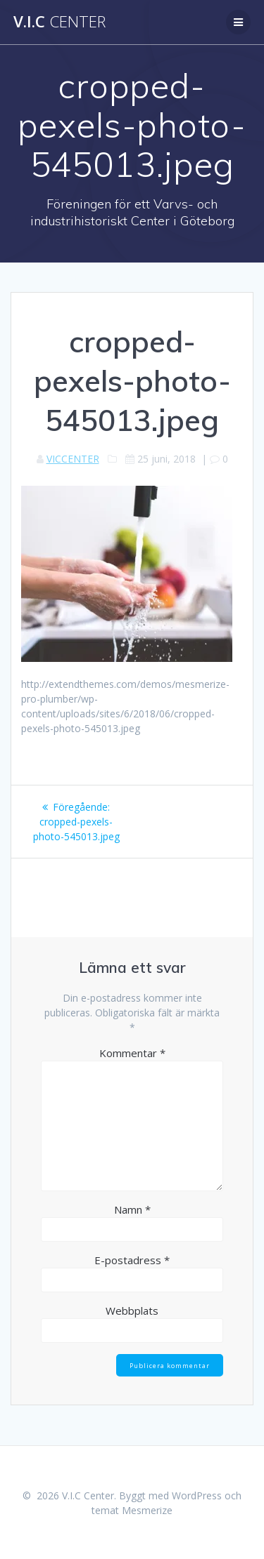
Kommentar (132, 1053)
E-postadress (132, 1260)
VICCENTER (72, 458)
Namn (132, 1209)
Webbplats (132, 1310)
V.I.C (59, 21)
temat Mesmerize (132, 1510)
